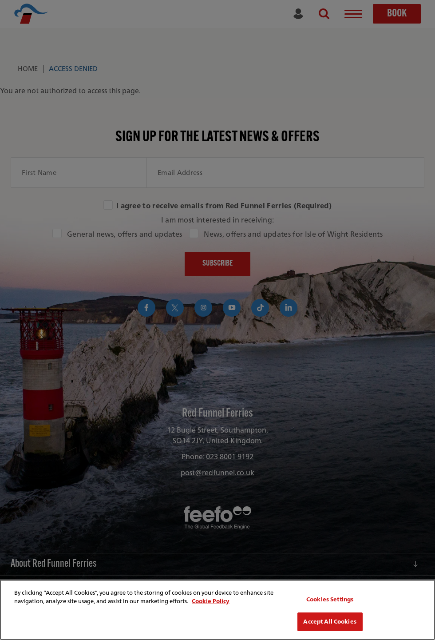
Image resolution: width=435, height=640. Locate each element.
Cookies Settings (329, 599)
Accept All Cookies (329, 621)
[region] (217, 610)
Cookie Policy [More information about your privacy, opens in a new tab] (210, 601)
